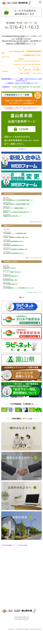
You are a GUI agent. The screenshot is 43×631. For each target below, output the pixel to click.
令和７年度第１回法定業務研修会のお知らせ (13, 253)
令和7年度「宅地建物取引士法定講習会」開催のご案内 (15, 237)
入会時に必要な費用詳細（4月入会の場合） (27, 87)
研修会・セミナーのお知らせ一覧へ (34, 257)
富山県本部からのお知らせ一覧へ (34, 292)
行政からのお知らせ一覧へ (36, 221)
